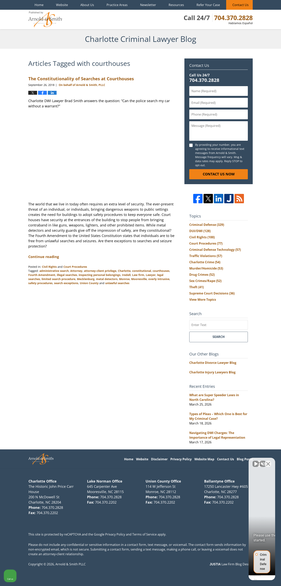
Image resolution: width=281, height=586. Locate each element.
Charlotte (124, 271)
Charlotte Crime (204, 262)
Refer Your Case (208, 5)
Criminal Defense (206, 225)
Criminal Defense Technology (215, 249)
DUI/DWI (200, 231)
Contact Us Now (219, 174)
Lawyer (151, 275)
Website (62, 5)
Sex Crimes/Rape (205, 281)
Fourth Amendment (41, 275)
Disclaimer (159, 459)
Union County (89, 283)
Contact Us (240, 5)
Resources (176, 5)
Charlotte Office (42, 481)
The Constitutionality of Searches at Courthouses (81, 78)
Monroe (124, 279)
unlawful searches (117, 283)
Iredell (126, 275)
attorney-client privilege (100, 271)
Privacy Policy (181, 459)
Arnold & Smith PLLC (70, 564)
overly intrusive (158, 279)
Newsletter (148, 5)
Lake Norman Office (104, 481)
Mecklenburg (85, 279)
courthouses (161, 271)
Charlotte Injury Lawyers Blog (212, 372)
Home (39, 5)
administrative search (54, 271)
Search (219, 337)
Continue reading (43, 256)
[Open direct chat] (260, 461)
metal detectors (106, 279)
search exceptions (66, 283)
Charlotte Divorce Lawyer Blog (212, 363)
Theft (196, 287)
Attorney (76, 271)
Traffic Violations (205, 256)
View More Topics (202, 299)
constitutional (141, 271)
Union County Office (163, 481)
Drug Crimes (202, 274)
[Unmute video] (212, 461)
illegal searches (67, 275)
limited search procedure (58, 279)
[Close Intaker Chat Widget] (268, 461)
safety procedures (40, 283)
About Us (87, 5)
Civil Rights (49, 267)
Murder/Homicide (206, 268)
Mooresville (139, 279)
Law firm (138, 275)
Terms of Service (144, 534)
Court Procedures (75, 267)
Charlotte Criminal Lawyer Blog (45, 19)
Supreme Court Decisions (212, 293)
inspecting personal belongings (99, 275)
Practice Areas (117, 5)
